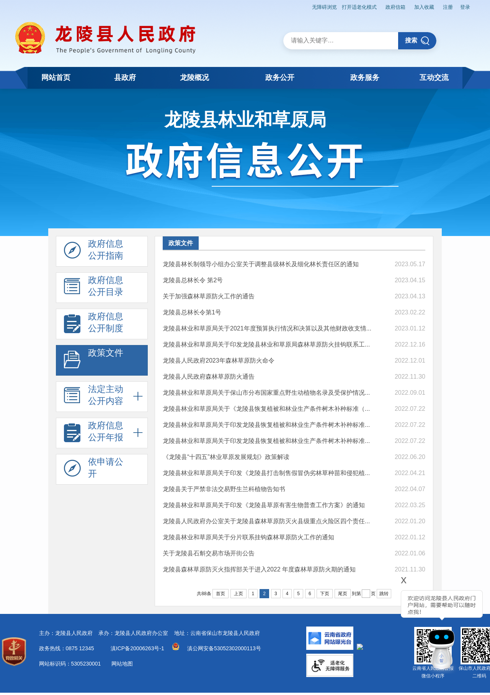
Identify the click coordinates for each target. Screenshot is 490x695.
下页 (324, 592)
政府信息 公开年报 (93, 432)
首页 (220, 592)
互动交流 (432, 77)
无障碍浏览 (305, 6)
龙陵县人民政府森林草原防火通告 (209, 375)
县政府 (132, 77)
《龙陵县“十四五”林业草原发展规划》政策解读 (226, 455)
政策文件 (93, 359)
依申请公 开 (93, 468)
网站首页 (58, 77)
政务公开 (282, 77)
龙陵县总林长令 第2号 (193, 278)
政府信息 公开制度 (93, 323)
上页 (238, 592)
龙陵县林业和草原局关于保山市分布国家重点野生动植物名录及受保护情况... (266, 391)
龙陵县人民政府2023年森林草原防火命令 (218, 359)
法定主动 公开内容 (93, 395)
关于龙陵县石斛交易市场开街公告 (209, 552)
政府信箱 (384, 6)
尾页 (342, 592)
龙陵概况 (207, 77)
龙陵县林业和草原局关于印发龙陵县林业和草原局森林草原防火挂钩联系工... (266, 343)
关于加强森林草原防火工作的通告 (209, 294)
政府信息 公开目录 (93, 286)
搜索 (417, 39)
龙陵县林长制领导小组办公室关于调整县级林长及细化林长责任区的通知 (261, 262)
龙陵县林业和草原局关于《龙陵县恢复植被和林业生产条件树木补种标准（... (266, 407)
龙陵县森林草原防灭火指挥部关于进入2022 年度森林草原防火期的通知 (259, 568)
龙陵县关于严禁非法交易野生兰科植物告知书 (224, 487)
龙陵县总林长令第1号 (192, 311)
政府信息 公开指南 (93, 250)
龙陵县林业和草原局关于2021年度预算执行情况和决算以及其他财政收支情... (267, 327)
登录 (463, 6)
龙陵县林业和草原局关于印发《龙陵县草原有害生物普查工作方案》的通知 (264, 503)
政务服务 (357, 77)
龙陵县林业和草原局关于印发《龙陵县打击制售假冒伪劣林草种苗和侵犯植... (266, 471)
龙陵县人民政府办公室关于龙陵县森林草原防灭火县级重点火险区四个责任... (266, 519)
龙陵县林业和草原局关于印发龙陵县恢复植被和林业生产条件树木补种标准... (266, 423)
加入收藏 (416, 6)
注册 (443, 6)
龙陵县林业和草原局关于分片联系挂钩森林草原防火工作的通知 (248, 535)
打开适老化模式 (344, 6)
